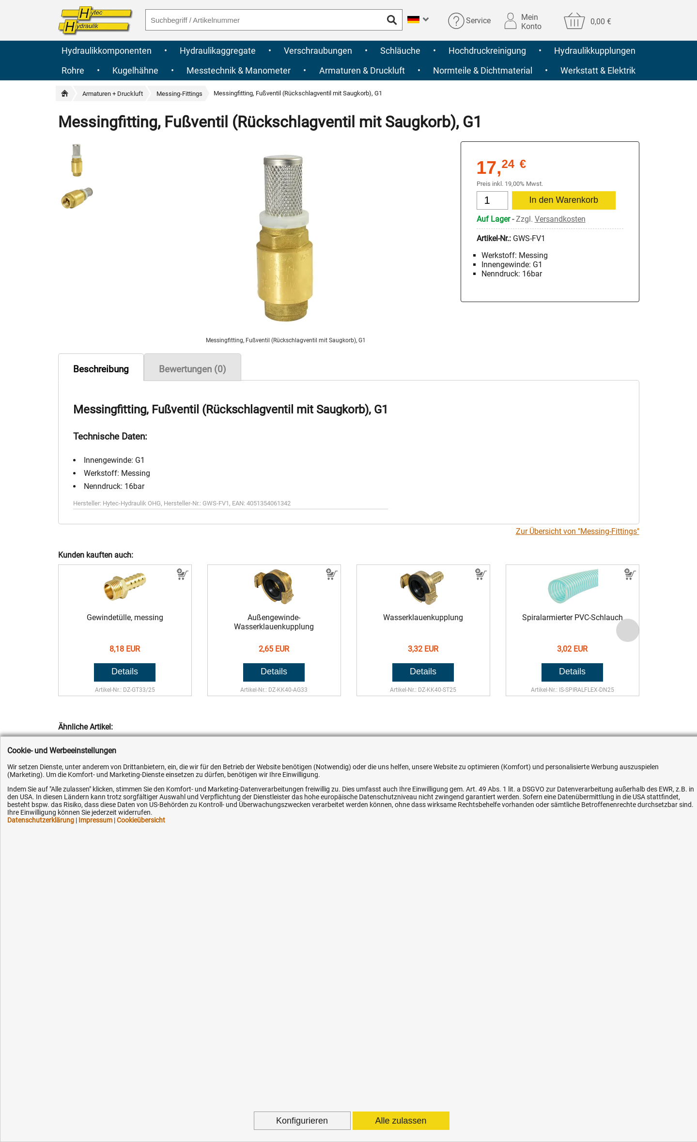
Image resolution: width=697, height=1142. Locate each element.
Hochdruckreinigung (487, 51)
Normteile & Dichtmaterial (482, 70)
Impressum (95, 820)
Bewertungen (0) (192, 369)
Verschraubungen (318, 51)
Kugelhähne (135, 70)
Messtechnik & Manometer (238, 70)
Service (478, 20)
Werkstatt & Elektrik (597, 70)
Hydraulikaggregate (218, 51)
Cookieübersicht (141, 820)
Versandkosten (560, 219)
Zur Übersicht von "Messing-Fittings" (577, 531)
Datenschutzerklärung (40, 820)
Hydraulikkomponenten (107, 51)
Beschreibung (101, 369)
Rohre (73, 70)
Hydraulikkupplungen (594, 51)
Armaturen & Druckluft (362, 70)
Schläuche (400, 51)
